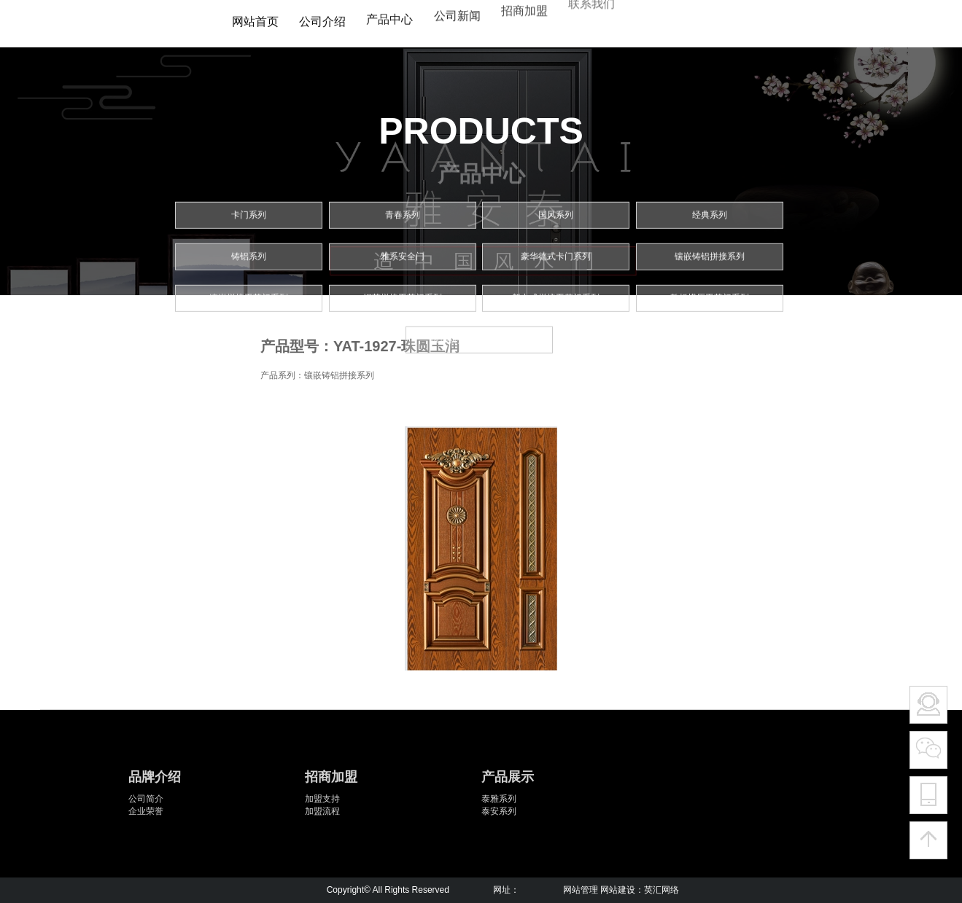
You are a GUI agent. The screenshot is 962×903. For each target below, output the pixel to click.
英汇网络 (661, 890)
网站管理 (580, 890)
